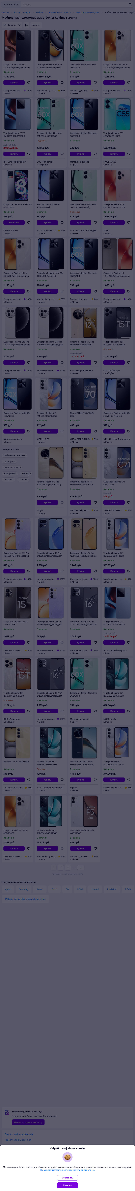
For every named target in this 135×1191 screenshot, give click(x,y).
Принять (67, 1185)
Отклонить (67, 1177)
